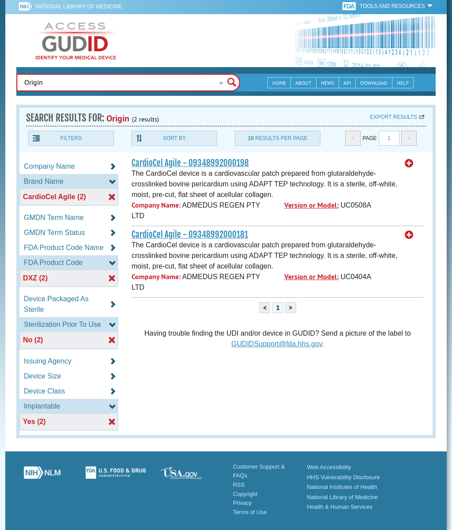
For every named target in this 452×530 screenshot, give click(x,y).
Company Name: (156, 205)
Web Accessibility (329, 467)
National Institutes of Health (342, 487)
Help (403, 83)
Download (374, 83)
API (347, 83)
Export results (393, 117)
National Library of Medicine (79, 7)
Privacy (242, 503)
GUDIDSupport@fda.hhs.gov (276, 344)
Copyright (245, 494)
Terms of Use (250, 512)
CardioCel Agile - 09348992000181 (190, 234)
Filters (71, 138)
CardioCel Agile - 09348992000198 (190, 163)
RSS (239, 484)
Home (279, 83)
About (303, 83)
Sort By (174, 138)
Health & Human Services (340, 507)
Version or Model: (311, 205)
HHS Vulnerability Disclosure (343, 477)
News (327, 83)
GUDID (76, 40)
